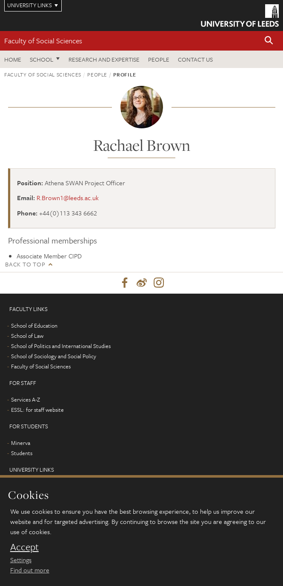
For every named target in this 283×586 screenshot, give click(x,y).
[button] (269, 41)
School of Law (27, 335)
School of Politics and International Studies (61, 346)
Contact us (195, 59)
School (41, 59)
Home (12, 59)
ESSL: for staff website (37, 409)
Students (21, 453)
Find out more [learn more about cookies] (29, 570)
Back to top (25, 264)
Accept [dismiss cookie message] (24, 547)
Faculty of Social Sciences (43, 40)
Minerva (20, 443)
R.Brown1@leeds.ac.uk (68, 197)
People (158, 59)
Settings (20, 559)
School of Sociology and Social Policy (53, 356)
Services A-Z (25, 399)
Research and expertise (104, 59)
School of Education (34, 325)
